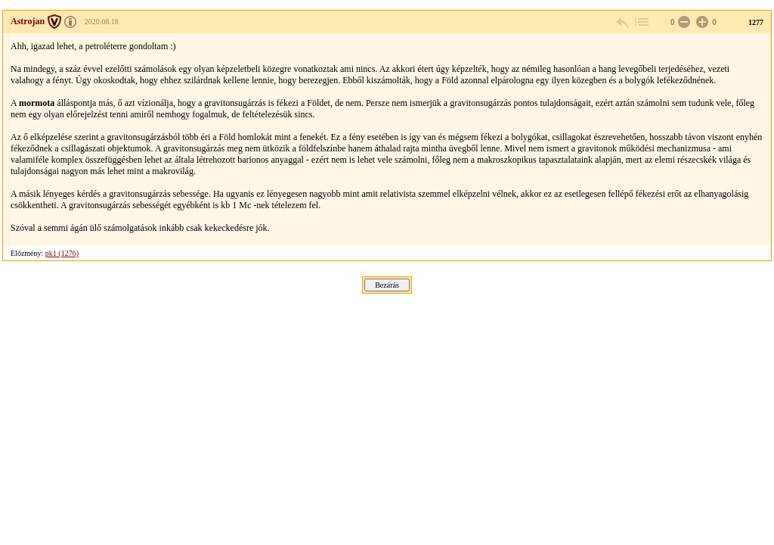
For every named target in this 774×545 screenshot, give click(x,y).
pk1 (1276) (62, 253)
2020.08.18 (102, 21)
